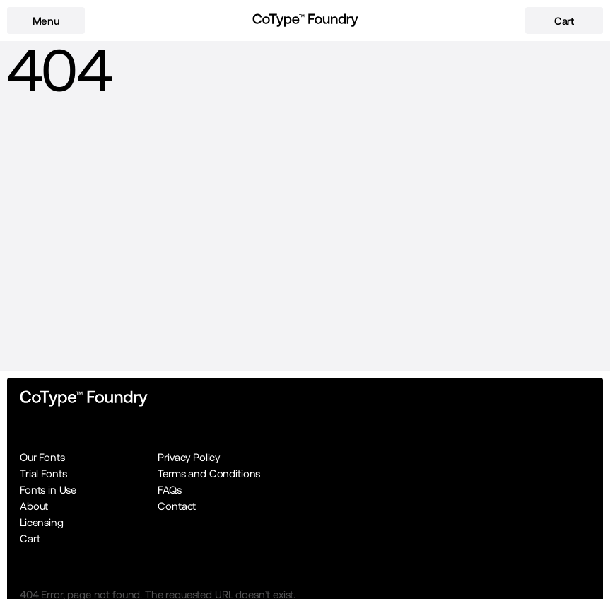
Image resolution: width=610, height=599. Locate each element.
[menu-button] (46, 20)
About (34, 506)
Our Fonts (42, 457)
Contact (177, 506)
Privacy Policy (189, 457)
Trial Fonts (43, 473)
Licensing (42, 522)
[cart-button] (564, 20)
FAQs (169, 489)
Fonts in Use (48, 490)
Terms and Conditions (209, 473)
